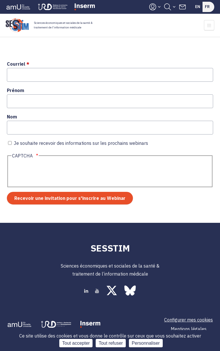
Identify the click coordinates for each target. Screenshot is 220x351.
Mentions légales (189, 329)
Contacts (182, 6)
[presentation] (55, 172)
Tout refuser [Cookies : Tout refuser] (111, 343)
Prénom (15, 90)
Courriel (16, 64)
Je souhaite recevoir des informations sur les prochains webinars (81, 143)
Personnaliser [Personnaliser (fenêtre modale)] (146, 343)
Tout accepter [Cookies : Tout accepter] (76, 343)
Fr (207, 6)
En (197, 6)
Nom (12, 117)
